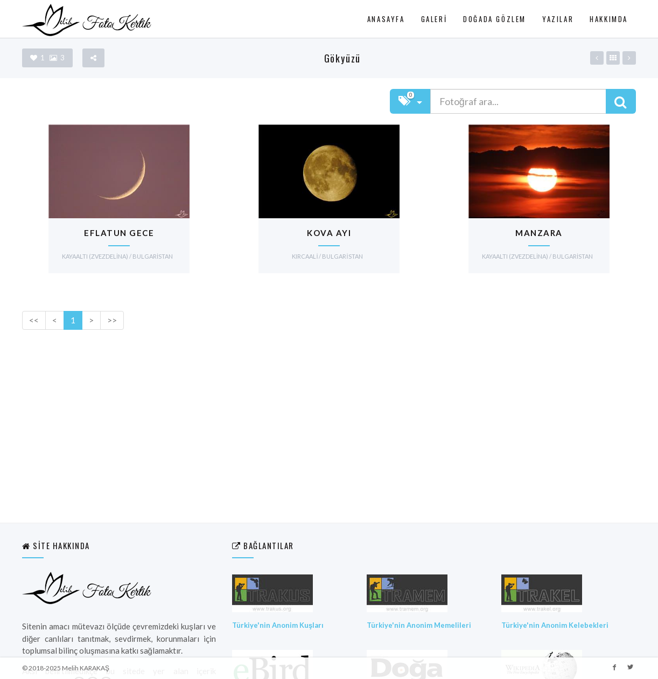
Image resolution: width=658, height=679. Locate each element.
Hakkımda (609, 18)
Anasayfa (386, 18)
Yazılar (557, 18)
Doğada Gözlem (494, 18)
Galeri (434, 18)
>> (112, 320)
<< (34, 320)
